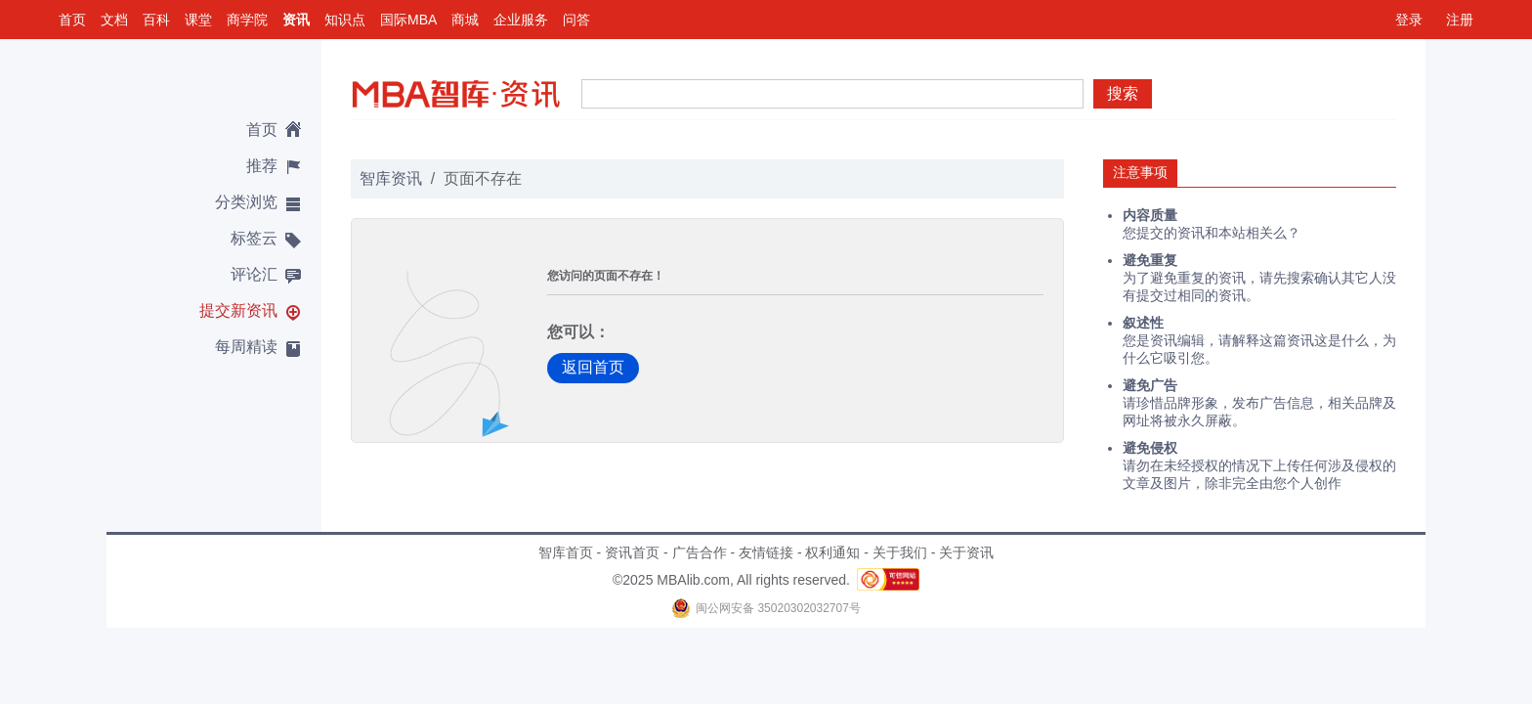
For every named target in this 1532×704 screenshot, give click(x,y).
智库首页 (565, 552)
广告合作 (699, 552)
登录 (1409, 19)
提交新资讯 (238, 310)
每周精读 (246, 346)
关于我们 (899, 552)
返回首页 (593, 367)
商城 (465, 19)
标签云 (254, 238)
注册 (1459, 19)
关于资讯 (966, 552)
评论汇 (254, 274)
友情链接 (766, 552)
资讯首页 (632, 552)
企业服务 (520, 19)
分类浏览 (246, 202)
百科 (156, 19)
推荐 (261, 165)
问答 (576, 19)
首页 (72, 19)
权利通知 (832, 552)
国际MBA (408, 19)
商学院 (247, 19)
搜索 (1122, 93)
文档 (114, 19)
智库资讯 (391, 178)
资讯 (296, 19)
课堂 (198, 19)
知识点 (344, 19)
